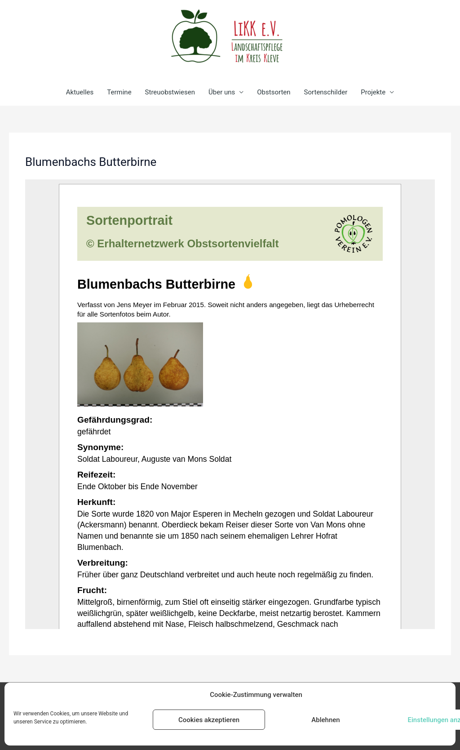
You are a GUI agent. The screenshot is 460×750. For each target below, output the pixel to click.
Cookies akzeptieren (208, 720)
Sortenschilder (326, 92)
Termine (119, 92)
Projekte (373, 92)
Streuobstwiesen (170, 92)
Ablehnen (325, 720)
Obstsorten (273, 92)
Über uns (221, 92)
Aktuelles (80, 92)
